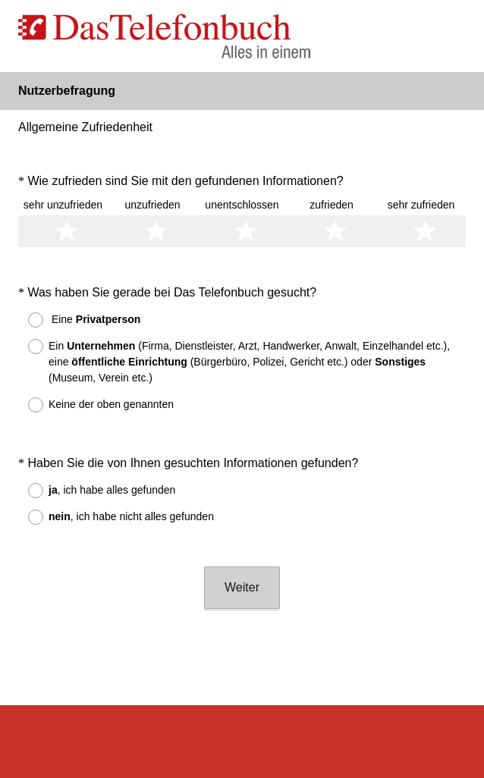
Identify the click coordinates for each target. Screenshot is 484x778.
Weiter (242, 546)
